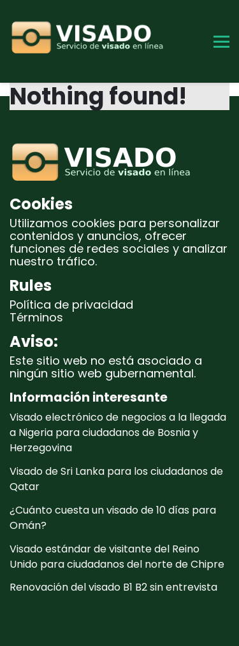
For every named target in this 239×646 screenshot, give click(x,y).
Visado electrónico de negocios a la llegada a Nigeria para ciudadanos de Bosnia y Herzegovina (118, 432)
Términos (36, 317)
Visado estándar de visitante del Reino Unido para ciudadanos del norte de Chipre (117, 557)
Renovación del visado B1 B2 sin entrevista (113, 587)
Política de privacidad (71, 304)
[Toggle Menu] (221, 42)
